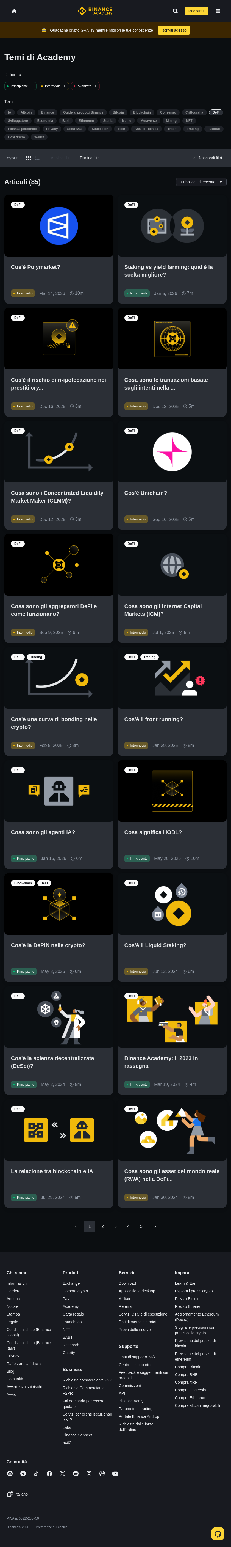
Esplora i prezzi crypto (194, 1291)
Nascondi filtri (206, 158)
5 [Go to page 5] (141, 1226)
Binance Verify (131, 1401)
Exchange (71, 1283)
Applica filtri (61, 158)
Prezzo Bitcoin (187, 1299)
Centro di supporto (135, 1365)
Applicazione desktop (137, 1291)
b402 (67, 1443)
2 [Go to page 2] (102, 1226)
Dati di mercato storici (137, 1322)
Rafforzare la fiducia (24, 1363)
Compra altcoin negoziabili (197, 1405)
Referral (126, 1306)
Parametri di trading (135, 1409)
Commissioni (130, 1385)
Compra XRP (186, 1382)
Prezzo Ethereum (190, 1306)
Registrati (196, 11)
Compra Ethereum (190, 1398)
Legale (12, 1322)
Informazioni (17, 1283)
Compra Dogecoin (190, 1390)
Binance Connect (77, 1435)
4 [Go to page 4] (128, 1226)
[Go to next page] (155, 1226)
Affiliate (125, 1299)
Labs (67, 1427)
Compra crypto (75, 1291)
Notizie (12, 1306)
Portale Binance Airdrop (139, 1416)
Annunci (14, 1299)
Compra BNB (186, 1374)
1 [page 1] (89, 1226)
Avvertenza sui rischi (24, 1387)
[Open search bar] (174, 11)
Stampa (13, 1314)
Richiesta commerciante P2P (87, 1380)
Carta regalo (73, 1314)
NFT (66, 1329)
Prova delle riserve (135, 1329)
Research (71, 1345)
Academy (71, 1306)
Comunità (15, 1379)
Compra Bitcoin (188, 1367)
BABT (68, 1337)
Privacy (13, 1356)
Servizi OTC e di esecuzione (143, 1314)
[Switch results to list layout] (37, 157)
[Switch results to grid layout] (28, 157)
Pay (66, 1299)
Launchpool (72, 1322)
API (122, 1393)
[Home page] (95, 11)
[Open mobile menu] (217, 11)
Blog (10, 1371)
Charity (69, 1352)
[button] (218, 11)
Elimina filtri (90, 158)
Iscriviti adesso (174, 30)
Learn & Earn (186, 1283)
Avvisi (11, 1394)
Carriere (14, 1291)
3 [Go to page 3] (115, 1226)
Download (127, 1283)
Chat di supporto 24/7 (137, 1357)
